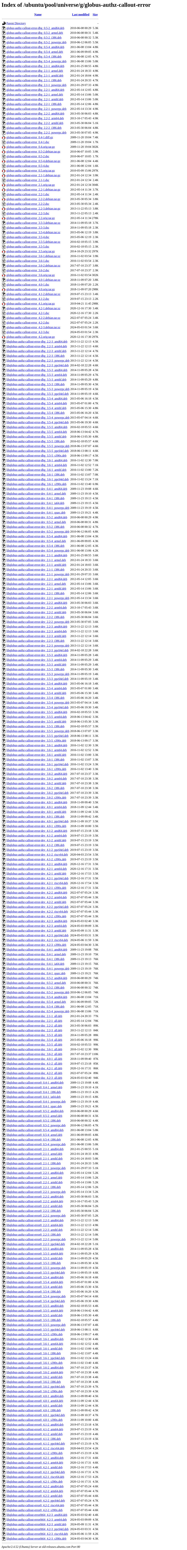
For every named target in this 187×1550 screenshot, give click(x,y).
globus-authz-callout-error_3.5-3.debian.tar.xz (33, 222)
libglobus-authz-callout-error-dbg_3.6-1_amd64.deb (36, 460)
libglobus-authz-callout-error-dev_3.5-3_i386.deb (35, 669)
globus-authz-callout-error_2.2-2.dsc (27, 203)
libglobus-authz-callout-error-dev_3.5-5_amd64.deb (36, 712)
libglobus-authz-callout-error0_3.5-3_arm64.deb (34, 1253)
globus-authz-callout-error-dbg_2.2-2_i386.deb (34, 127)
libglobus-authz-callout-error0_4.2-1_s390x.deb (34, 1481)
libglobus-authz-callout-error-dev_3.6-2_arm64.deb (36, 778)
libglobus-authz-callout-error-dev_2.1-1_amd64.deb (36, 555)
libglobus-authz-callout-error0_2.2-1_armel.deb (34, 1177)
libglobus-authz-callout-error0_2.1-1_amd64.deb (35, 1149)
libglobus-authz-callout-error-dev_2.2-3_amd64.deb (36, 626)
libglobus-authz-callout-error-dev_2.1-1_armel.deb (36, 560)
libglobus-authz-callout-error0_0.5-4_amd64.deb (35, 1130)
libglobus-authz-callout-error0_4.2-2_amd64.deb (35, 1486)
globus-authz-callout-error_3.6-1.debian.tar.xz (33, 256)
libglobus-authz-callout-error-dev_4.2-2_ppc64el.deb (37, 906)
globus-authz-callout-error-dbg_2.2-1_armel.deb (34, 94)
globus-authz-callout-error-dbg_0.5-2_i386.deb (34, 37)
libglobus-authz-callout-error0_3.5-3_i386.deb (33, 1263)
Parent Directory (16, 23)
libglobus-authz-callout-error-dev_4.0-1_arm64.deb (36, 807)
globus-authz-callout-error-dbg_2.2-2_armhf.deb (34, 123)
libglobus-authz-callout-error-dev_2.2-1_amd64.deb (36, 579)
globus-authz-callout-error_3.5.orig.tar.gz (30, 251)
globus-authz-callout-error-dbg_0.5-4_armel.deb (34, 51)
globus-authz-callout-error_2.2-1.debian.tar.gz (33, 189)
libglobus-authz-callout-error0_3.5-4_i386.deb (33, 1291)
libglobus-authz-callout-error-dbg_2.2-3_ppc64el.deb (37, 365)
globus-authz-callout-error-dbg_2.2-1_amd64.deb (35, 89)
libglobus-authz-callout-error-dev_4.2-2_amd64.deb (36, 892)
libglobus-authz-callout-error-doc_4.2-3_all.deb (34, 1077)
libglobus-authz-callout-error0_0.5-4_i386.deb (33, 1139)
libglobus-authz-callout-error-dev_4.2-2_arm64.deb (36, 897)
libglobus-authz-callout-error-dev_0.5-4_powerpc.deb (37, 550)
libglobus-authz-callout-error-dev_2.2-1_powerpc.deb (37, 598)
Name (38, 14)
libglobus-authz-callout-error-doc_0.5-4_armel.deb (36, 1001)
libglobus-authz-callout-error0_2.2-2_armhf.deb (34, 1206)
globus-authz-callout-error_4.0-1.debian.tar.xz (33, 279)
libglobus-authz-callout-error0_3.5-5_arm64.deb (34, 1310)
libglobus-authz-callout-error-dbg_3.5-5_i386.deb (35, 441)
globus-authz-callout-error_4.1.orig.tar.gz (30, 303)
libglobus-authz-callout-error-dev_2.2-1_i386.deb (35, 593)
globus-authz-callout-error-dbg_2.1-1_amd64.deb (35, 66)
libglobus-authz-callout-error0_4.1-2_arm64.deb (34, 1429)
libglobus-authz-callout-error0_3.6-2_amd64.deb (35, 1367)
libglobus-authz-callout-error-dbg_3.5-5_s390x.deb (36, 455)
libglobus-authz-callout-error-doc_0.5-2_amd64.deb (36, 978)
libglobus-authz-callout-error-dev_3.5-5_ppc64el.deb (37, 735)
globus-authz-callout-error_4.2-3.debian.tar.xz (33, 327)
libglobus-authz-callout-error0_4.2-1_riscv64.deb (35, 1476)
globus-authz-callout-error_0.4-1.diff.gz (29, 137)
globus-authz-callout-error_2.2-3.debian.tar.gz (33, 208)
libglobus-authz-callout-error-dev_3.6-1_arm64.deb (36, 750)
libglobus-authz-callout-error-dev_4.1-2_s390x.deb (36, 859)
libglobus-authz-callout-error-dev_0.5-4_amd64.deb (36, 536)
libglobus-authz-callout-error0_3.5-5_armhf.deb (34, 1315)
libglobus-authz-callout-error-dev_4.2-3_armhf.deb (36, 930)
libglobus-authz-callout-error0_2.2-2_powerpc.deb (36, 1215)
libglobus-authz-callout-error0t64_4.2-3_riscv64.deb (37, 1533)
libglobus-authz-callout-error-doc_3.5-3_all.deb (34, 1035)
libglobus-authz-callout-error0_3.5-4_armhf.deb (34, 1286)
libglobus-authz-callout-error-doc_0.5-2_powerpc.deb (37, 992)
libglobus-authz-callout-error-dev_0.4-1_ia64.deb (35, 503)
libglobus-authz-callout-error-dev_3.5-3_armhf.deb (36, 664)
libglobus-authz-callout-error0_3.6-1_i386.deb (33, 1353)
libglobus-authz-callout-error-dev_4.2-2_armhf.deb (36, 902)
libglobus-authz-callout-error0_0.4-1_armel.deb (34, 1087)
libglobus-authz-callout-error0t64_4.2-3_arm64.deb (36, 1519)
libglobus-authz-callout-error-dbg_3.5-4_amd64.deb (36, 398)
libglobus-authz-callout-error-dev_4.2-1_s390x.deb (36, 887)
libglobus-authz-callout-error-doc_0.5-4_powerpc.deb (37, 1011)
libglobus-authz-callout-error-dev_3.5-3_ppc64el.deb (37, 678)
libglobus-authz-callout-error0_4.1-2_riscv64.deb (35, 1448)
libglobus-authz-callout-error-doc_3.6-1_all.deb (34, 1049)
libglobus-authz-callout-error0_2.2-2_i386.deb (33, 1210)
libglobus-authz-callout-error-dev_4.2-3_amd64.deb (36, 921)
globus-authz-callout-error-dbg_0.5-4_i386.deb (34, 56)
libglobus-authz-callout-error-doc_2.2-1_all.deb (34, 1020)
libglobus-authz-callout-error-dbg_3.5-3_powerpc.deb (37, 389)
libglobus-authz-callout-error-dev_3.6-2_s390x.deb (36, 797)
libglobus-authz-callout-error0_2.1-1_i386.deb (33, 1163)
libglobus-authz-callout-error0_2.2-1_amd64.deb (35, 1172)
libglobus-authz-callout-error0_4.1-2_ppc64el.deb (35, 1443)
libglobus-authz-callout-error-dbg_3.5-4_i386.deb (35, 412)
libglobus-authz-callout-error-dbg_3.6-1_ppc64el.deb (37, 479)
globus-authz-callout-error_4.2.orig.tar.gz (30, 336)
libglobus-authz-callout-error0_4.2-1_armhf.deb (34, 1467)
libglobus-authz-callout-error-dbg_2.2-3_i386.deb (35, 355)
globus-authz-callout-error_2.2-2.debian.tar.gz (33, 199)
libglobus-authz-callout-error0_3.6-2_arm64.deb (34, 1372)
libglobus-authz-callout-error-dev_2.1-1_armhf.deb (36, 564)
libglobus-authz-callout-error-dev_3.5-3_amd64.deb (36, 655)
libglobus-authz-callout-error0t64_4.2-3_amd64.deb (36, 1514)
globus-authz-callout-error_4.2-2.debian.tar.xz (33, 317)
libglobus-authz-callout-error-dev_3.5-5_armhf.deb (36, 721)
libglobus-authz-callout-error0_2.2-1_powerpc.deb (36, 1191)
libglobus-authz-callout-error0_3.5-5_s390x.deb (34, 1334)
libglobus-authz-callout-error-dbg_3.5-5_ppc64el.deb (37, 450)
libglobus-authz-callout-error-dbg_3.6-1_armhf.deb (36, 469)
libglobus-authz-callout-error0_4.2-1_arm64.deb (34, 1462)
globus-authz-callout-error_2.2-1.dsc (27, 194)
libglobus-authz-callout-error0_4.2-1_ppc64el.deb (35, 1472)
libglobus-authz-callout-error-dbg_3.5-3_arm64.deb (36, 374)
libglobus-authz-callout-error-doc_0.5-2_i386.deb (35, 987)
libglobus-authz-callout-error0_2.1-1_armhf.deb (34, 1158)
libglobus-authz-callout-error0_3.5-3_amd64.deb (35, 1248)
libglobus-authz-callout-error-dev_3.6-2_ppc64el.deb (37, 792)
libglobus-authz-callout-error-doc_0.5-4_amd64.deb (36, 997)
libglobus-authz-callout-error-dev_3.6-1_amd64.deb (36, 745)
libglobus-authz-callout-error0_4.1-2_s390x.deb (34, 1453)
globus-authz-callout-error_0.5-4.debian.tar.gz (33, 161)
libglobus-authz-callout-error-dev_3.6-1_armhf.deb (36, 754)
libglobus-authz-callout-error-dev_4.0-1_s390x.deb (36, 826)
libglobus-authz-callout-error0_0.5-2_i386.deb (33, 1120)
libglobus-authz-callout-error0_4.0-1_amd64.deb (35, 1396)
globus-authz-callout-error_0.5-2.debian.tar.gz (33, 151)
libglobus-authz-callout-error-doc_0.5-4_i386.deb (35, 1006)
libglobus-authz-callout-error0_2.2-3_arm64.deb (34, 1225)
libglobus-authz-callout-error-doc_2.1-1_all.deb (34, 1016)
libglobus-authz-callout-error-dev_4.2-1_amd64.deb (36, 864)
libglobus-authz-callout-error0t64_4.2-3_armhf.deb (36, 1524)
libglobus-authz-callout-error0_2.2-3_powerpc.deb (36, 1239)
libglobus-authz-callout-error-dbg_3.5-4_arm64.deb (36, 403)
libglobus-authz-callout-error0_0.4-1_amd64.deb (35, 1082)
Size (95, 14)
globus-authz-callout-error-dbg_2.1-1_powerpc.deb (36, 85)
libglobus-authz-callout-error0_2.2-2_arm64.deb (34, 1201)
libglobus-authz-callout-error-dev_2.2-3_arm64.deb (36, 631)
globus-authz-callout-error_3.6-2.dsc (27, 270)
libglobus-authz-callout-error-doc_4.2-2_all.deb (34, 1073)
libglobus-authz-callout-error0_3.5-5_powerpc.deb (36, 1324)
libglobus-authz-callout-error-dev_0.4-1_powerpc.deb (37, 507)
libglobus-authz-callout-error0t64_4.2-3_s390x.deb (36, 1538)
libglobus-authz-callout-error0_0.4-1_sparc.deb (34, 1106)
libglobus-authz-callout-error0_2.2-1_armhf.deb (34, 1182)
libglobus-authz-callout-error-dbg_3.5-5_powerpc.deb (37, 446)
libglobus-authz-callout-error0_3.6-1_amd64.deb (35, 1339)
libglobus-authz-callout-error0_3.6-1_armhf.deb (34, 1348)
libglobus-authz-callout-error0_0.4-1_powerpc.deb (36, 1101)
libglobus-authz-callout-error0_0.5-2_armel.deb (34, 1115)
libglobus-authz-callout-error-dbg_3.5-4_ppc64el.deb (37, 422)
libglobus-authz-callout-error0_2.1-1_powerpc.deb (36, 1168)
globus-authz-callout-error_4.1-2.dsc (27, 298)
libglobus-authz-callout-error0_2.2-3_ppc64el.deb (35, 1244)
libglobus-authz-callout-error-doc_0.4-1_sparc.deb (35, 973)
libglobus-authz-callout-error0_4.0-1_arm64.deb (34, 1400)
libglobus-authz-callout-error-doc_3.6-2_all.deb (34, 1054)
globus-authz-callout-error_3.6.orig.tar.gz (30, 275)
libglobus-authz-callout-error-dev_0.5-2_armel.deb (36, 522)
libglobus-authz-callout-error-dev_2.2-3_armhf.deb (36, 636)
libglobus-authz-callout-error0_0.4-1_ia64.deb (33, 1096)
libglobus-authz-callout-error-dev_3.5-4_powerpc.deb (37, 702)
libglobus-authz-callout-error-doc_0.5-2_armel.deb (36, 982)
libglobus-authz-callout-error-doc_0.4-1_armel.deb (36, 954)
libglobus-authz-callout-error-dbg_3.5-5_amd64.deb (36, 427)
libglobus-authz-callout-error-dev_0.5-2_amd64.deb (36, 517)
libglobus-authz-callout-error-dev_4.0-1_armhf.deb (36, 811)
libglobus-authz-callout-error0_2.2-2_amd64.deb (35, 1196)
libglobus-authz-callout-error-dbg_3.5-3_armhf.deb (36, 379)
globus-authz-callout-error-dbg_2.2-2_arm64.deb (35, 118)
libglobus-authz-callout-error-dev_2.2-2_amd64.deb (36, 602)
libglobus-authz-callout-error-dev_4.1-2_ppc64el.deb (37, 849)
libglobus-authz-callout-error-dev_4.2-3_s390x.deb (36, 944)
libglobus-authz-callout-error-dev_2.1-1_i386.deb (35, 569)
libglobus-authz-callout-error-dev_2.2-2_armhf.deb (36, 612)
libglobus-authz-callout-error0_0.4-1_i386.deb (33, 1092)
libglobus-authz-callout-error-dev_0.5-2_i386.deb (35, 526)
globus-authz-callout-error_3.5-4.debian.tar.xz (33, 232)
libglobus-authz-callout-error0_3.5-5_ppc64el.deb (35, 1329)
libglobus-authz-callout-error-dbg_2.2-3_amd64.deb (36, 341)
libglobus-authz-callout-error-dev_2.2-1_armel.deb (36, 583)
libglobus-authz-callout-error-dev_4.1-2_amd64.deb (36, 830)
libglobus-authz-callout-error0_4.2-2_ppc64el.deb (35, 1500)
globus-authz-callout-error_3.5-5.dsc (27, 246)
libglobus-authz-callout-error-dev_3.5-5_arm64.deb (36, 716)
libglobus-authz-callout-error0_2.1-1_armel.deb (34, 1153)
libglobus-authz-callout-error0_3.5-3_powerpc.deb (36, 1267)
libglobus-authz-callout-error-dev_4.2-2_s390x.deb (36, 916)
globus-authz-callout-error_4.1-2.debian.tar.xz (33, 294)
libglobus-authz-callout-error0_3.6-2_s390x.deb (34, 1391)
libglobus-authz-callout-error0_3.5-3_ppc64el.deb (35, 1272)
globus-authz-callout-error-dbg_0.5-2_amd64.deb (35, 28)
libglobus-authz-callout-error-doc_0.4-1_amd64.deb (36, 949)
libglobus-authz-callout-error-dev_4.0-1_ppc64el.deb (37, 821)
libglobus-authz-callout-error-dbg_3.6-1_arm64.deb (36, 465)
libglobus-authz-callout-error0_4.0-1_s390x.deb (34, 1419)
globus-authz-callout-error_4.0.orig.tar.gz (30, 289)
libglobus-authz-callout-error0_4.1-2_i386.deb (33, 1438)
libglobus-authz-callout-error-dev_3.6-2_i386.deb (35, 788)
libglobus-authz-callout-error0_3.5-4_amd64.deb (35, 1277)
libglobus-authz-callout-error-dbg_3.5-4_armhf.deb (36, 408)
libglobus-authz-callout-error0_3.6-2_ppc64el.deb (35, 1386)
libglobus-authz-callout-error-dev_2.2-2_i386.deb (35, 617)
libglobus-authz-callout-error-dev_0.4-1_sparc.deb (35, 512)
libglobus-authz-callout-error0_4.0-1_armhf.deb (34, 1405)
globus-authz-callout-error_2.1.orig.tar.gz (30, 184)
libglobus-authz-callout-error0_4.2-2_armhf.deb (34, 1495)
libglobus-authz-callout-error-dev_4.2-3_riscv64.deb (37, 940)
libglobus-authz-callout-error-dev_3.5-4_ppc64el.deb (37, 707)
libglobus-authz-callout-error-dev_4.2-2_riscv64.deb (37, 911)
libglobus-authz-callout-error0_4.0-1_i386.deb (33, 1410)
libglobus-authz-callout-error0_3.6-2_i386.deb (33, 1381)
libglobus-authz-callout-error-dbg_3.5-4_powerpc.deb (37, 417)
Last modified (80, 14)
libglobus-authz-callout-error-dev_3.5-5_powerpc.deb (37, 731)
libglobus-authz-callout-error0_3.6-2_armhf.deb (34, 1377)
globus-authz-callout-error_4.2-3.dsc (27, 332)
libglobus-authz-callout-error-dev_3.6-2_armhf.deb (36, 783)
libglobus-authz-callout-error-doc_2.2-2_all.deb (34, 1025)
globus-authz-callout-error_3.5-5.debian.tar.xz (33, 241)
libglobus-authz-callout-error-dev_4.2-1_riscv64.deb (37, 883)
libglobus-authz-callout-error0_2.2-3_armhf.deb (34, 1229)
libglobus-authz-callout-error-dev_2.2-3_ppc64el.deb (37, 650)
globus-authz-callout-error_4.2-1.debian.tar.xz (33, 308)
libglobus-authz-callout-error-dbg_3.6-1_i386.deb (35, 474)
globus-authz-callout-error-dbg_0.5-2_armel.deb (34, 32)
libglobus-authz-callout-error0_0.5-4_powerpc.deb (36, 1144)
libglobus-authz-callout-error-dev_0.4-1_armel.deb (36, 493)
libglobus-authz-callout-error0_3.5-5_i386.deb (33, 1320)
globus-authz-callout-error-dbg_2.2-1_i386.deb (34, 104)
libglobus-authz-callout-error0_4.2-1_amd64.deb (35, 1457)
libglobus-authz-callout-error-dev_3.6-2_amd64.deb (36, 773)
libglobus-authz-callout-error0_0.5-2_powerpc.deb (36, 1125)
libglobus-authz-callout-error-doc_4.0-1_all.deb (34, 1058)
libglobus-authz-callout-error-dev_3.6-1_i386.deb (35, 759)
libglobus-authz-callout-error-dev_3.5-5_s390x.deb (36, 740)
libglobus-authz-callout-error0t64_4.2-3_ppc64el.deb (37, 1529)
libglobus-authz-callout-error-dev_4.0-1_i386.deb (35, 816)
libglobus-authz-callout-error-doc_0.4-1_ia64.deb (35, 963)
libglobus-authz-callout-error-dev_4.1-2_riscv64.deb (37, 854)
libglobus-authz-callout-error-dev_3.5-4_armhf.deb (36, 693)
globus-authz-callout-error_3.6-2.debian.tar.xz (33, 265)
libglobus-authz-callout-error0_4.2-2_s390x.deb (34, 1510)
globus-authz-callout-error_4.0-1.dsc (27, 284)
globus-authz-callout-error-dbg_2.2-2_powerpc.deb (36, 132)
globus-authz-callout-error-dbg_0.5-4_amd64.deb (35, 47)
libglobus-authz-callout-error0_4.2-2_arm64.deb (34, 1491)
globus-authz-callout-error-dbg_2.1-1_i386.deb (34, 80)
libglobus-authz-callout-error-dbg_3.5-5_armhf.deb (36, 436)
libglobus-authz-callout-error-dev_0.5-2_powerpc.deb (37, 531)
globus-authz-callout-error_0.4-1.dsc (27, 142)
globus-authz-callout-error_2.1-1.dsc (27, 180)
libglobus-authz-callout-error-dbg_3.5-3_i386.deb (35, 384)
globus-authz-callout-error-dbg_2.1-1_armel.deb (34, 70)
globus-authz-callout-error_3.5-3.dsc (27, 227)
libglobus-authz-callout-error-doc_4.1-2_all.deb (34, 1063)
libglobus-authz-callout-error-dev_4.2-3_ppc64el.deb (37, 935)
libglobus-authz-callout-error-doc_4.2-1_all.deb (34, 1068)
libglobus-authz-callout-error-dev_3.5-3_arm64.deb (36, 659)
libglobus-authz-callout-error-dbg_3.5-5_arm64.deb (36, 431)
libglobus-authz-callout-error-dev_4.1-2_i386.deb (35, 845)
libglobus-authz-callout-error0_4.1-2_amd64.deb (35, 1424)
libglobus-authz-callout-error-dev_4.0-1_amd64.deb (36, 802)
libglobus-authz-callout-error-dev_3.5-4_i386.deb (35, 697)
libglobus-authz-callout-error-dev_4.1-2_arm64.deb (36, 835)
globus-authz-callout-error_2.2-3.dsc (27, 213)
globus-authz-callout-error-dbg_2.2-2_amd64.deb (35, 113)
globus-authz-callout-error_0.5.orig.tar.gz (30, 170)
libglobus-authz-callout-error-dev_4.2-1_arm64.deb (36, 868)
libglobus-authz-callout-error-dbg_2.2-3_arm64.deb (36, 346)
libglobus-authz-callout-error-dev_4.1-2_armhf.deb (36, 840)
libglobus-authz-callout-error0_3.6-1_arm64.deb (34, 1343)
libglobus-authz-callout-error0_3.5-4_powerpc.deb (36, 1296)
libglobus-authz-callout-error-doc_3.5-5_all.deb (34, 1044)
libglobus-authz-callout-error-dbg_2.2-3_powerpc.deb (37, 360)
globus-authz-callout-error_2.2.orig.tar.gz (30, 218)
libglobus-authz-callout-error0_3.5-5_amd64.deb (35, 1305)
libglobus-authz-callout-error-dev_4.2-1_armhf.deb (36, 873)
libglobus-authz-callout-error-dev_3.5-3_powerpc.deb (37, 674)
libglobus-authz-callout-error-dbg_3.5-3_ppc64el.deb (37, 393)
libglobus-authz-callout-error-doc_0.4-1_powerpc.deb (37, 968)
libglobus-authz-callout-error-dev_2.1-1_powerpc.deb (37, 574)
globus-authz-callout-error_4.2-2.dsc (27, 322)
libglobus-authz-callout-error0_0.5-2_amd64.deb (35, 1111)
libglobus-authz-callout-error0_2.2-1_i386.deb (33, 1187)
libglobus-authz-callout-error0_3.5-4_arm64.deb (34, 1282)
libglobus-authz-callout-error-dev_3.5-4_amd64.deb (36, 683)
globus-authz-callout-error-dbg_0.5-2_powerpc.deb (36, 42)
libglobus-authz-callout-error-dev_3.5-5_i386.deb (35, 726)
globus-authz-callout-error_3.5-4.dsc (27, 237)
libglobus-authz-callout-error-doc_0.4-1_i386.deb (35, 959)
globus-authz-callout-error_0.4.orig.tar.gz (30, 146)
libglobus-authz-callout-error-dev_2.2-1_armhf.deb (36, 588)
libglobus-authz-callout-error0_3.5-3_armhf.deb (34, 1258)
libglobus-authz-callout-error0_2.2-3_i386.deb (33, 1234)
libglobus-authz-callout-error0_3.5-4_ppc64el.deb (35, 1301)
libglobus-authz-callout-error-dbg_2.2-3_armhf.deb (36, 351)
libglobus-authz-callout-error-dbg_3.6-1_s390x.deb (36, 484)
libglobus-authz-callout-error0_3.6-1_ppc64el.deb (35, 1358)
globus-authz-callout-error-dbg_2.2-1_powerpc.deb (36, 108)
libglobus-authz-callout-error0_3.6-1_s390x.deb (34, 1362)
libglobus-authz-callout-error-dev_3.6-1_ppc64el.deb (37, 764)
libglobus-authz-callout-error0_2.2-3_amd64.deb (35, 1220)
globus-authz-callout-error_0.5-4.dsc (27, 165)
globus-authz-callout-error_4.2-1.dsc (27, 313)
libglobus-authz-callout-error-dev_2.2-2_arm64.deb (36, 607)
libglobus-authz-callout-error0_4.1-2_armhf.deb (34, 1434)
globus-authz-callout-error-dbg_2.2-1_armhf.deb (34, 99)
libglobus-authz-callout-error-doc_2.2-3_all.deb (34, 1030)
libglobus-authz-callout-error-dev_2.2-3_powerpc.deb (37, 645)
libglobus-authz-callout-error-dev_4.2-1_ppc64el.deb (37, 878)
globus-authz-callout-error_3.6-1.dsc (27, 260)
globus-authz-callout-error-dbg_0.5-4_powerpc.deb (36, 61)
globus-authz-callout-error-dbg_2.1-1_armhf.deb (34, 75)
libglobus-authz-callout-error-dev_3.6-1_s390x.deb (36, 769)
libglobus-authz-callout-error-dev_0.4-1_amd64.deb (36, 488)
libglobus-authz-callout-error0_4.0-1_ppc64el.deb (35, 1415)
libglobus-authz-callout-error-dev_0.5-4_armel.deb (36, 541)
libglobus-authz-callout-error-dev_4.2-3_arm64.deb (36, 925)
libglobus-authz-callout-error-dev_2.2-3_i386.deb (35, 640)
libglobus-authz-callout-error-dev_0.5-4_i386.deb (35, 545)
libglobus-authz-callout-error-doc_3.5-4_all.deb (34, 1039)
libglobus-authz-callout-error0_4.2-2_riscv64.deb (35, 1505)
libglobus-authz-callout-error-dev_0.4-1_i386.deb (35, 498)
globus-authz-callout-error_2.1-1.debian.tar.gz (33, 175)
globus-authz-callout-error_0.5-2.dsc (27, 156)
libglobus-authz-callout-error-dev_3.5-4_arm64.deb (36, 688)
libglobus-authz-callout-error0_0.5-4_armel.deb (34, 1134)
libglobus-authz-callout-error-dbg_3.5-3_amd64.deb (36, 370)
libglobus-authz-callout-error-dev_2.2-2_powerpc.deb (37, 621)
